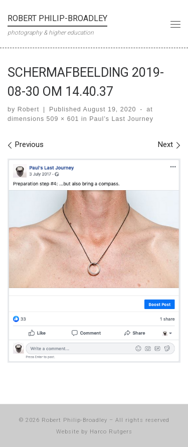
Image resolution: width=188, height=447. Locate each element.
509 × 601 (61, 118)
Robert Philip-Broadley (74, 420)
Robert (28, 109)
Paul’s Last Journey (120, 118)
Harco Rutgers (111, 431)
